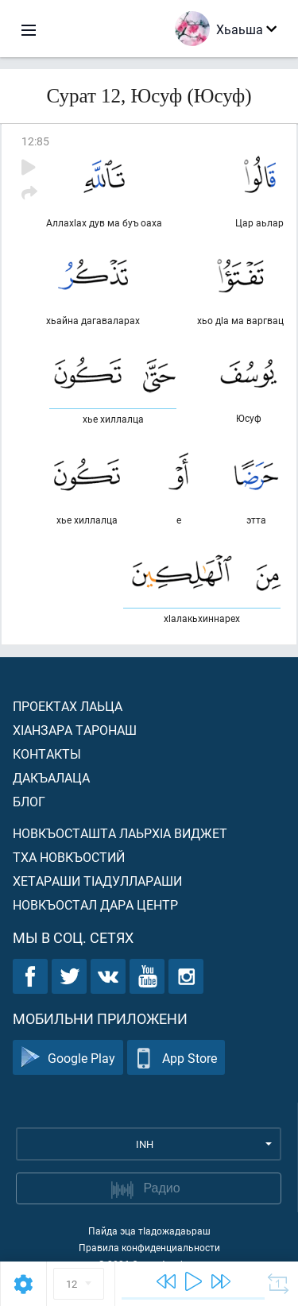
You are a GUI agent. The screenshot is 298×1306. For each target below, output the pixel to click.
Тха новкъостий (69, 856)
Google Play (68, 1057)
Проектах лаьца (67, 705)
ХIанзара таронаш (75, 729)
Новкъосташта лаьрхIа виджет (120, 833)
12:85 (35, 141)
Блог (29, 801)
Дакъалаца (51, 777)
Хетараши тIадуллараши (97, 880)
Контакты (47, 753)
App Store (176, 1057)
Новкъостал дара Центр (95, 904)
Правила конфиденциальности (149, 1247)
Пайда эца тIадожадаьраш (149, 1230)
